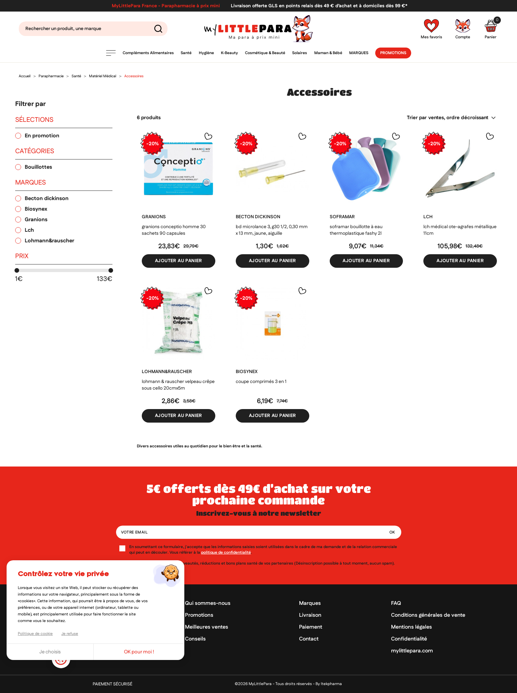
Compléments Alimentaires (148, 53)
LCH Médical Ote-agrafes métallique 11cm (460, 230)
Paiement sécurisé (112, 684)
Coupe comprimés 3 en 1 (261, 381)
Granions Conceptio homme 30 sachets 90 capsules (174, 230)
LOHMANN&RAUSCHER (167, 371)
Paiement (310, 627)
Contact (309, 639)
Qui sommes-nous (207, 603)
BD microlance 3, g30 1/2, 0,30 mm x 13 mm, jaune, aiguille (272, 230)
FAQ (396, 603)
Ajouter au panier (178, 261)
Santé (186, 53)
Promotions (393, 53)
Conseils (195, 639)
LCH (428, 217)
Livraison (310, 615)
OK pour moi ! (139, 651)
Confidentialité (409, 639)
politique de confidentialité (226, 552)
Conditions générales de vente (428, 615)
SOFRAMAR (342, 217)
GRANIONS (154, 217)
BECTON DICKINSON (258, 217)
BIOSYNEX (247, 371)
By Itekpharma (329, 684)
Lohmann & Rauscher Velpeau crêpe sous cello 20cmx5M (178, 385)
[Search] (93, 28)
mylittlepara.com (412, 651)
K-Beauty (229, 53)
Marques (358, 53)
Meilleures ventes (206, 627)
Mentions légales (411, 627)
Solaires (299, 53)
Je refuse (69, 634)
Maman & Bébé (328, 53)
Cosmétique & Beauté (265, 53)
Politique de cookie (35, 634)
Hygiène (206, 53)
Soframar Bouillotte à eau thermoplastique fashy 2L (356, 230)
